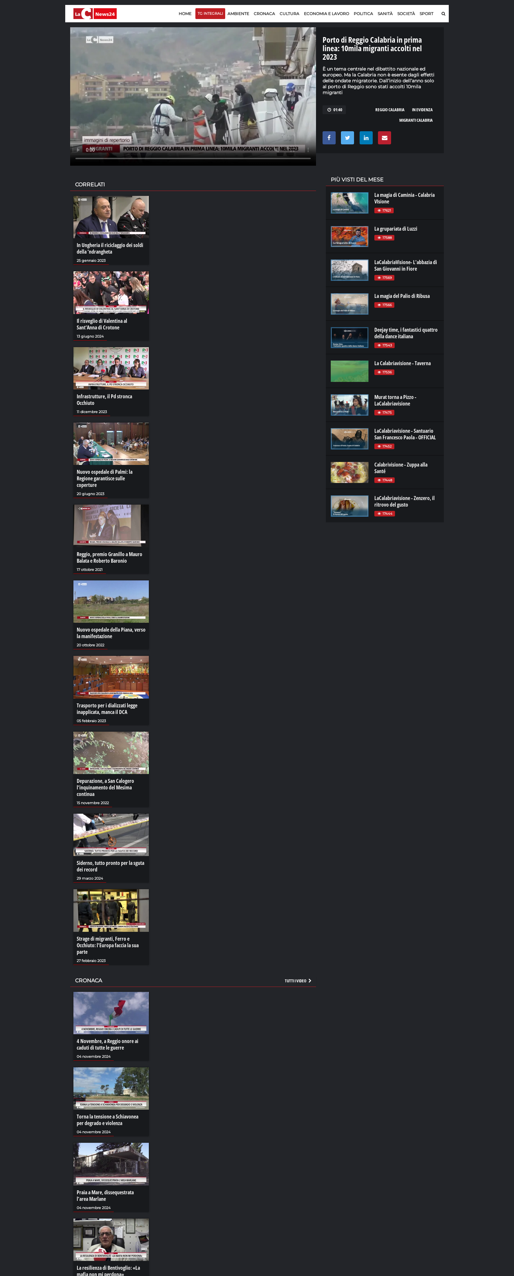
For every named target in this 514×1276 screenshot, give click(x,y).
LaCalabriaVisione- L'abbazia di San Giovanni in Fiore (405, 265)
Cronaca (264, 13)
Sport (426, 13)
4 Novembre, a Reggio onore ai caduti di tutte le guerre (107, 1044)
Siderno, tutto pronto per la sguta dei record (110, 866)
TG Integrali (210, 13)
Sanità (385, 13)
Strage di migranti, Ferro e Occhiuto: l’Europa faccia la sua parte (108, 945)
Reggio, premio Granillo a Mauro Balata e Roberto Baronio (109, 557)
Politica (363, 13)
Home (185, 13)
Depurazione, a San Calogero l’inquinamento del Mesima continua (105, 787)
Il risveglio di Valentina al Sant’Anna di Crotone (102, 324)
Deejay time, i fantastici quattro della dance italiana (406, 333)
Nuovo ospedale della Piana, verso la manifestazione (111, 633)
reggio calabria (390, 110)
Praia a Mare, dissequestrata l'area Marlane (105, 1196)
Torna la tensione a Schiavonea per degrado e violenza (107, 1120)
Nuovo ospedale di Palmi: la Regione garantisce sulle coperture (104, 478)
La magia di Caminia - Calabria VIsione (404, 198)
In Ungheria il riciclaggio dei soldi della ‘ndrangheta (110, 248)
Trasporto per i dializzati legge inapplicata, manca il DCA (107, 709)
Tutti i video (298, 981)
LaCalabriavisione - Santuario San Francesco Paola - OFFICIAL (405, 434)
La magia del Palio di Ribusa (402, 296)
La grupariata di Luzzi (395, 228)
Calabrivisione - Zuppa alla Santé (400, 468)
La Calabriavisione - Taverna (402, 363)
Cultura (289, 13)
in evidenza (422, 110)
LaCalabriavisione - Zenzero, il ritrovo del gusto (404, 501)
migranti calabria (416, 120)
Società (406, 13)
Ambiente (238, 13)
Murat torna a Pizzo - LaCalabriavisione (395, 400)
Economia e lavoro (326, 13)
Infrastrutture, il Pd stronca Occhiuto (104, 400)
